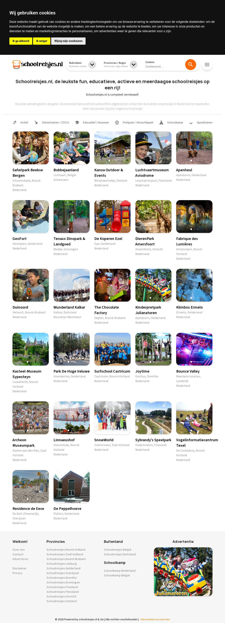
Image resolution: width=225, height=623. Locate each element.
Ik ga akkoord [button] (20, 41)
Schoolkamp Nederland (120, 571)
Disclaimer (19, 568)
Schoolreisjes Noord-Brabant (66, 559)
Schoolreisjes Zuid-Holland (64, 554)
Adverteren (20, 559)
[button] (27, 160)
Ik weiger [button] (41, 41)
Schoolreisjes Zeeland (61, 601)
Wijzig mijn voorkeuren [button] (68, 41)
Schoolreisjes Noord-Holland (65, 550)
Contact (18, 554)
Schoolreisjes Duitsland (120, 554)
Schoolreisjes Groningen (63, 582)
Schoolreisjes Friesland (62, 587)
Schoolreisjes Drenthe (61, 578)
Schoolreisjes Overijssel (62, 573)
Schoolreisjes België (117, 550)
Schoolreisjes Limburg (61, 564)
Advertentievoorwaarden (155, 619)
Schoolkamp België (117, 575)
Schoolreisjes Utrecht (61, 596)
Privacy (17, 573)
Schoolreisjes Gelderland (63, 568)
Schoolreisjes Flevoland (62, 592)
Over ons (18, 550)
